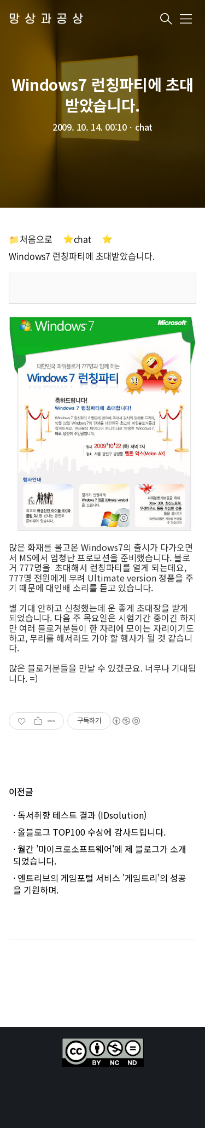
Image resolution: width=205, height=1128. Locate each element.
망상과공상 (48, 19)
